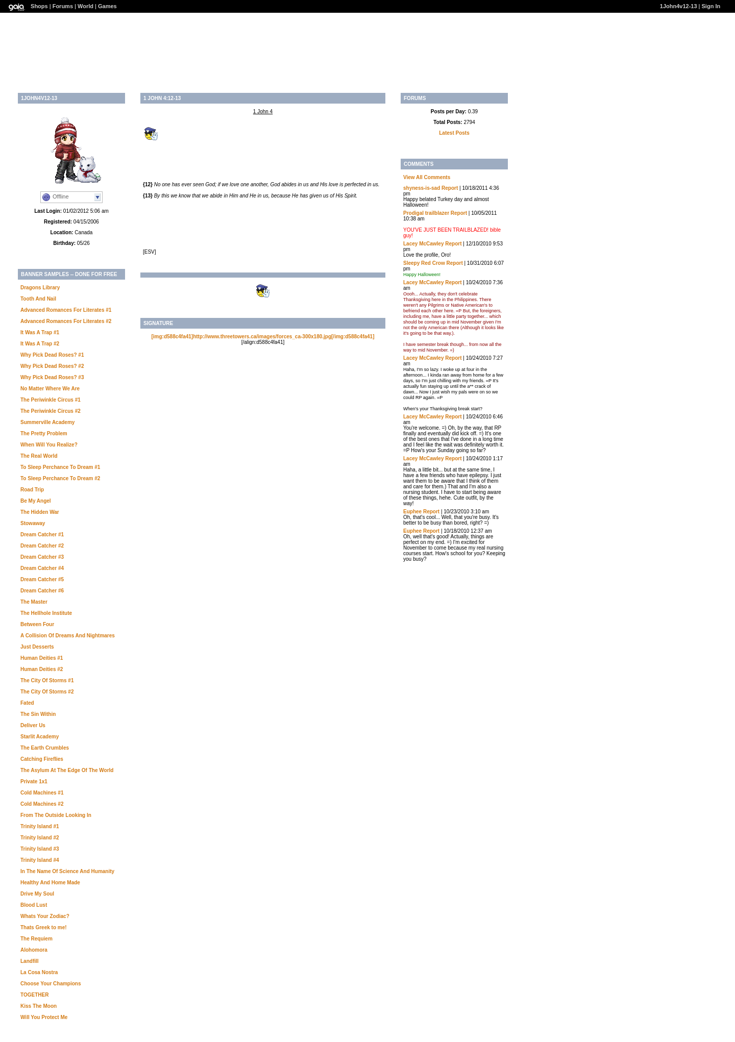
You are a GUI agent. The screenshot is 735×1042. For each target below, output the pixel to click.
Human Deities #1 (41, 658)
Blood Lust (33, 905)
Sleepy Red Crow (424, 263)
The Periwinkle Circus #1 (50, 400)
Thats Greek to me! (43, 927)
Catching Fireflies (41, 759)
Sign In (711, 6)
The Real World (39, 456)
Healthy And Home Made (50, 882)
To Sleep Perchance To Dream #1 (60, 467)
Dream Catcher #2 (42, 546)
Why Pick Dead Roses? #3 (52, 377)
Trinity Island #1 (39, 826)
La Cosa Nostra (39, 972)
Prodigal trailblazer (426, 213)
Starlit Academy (39, 736)
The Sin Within (38, 714)
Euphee (412, 511)
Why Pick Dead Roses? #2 (52, 366)
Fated (27, 703)
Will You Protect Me (43, 1017)
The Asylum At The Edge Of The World (66, 770)
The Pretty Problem (43, 433)
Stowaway (32, 523)
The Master (33, 602)
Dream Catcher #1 (42, 534)
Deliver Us (32, 725)
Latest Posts (454, 133)
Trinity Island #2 (39, 837)
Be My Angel (35, 501)
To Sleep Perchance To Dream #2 (60, 478)
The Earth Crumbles (44, 748)
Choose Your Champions (50, 983)
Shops (39, 6)
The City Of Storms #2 (47, 691)
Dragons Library (40, 287)
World (85, 6)
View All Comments (426, 177)
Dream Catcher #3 (42, 557)
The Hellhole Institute (46, 613)
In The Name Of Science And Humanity (67, 871)
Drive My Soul (37, 894)
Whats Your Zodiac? (44, 916)
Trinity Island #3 (39, 849)
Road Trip (32, 489)
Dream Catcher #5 (42, 579)
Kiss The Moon (38, 1006)
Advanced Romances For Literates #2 (65, 321)
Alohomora (33, 950)
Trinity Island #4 (39, 860)
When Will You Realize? (49, 445)
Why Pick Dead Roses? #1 (52, 355)
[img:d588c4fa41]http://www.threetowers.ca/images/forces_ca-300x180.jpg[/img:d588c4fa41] (262, 336)
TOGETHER (34, 995)
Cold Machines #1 (41, 793)
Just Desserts (37, 647)
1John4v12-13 (678, 6)
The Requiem (36, 938)
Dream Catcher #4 (42, 568)
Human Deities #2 (41, 669)
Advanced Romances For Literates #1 (65, 310)
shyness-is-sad (421, 188)
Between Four (37, 624)
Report (450, 188)
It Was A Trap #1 (39, 332)
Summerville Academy (47, 422)
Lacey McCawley (423, 243)
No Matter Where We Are (50, 388)
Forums (63, 6)
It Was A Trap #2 (39, 343)
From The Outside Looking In (55, 815)
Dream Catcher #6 (42, 590)
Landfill (29, 961)
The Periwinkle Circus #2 (50, 411)
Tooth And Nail (38, 299)
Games (107, 6)
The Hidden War (39, 512)
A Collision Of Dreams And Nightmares (67, 635)
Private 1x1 (33, 781)
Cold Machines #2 (41, 804)
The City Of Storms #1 (47, 680)
